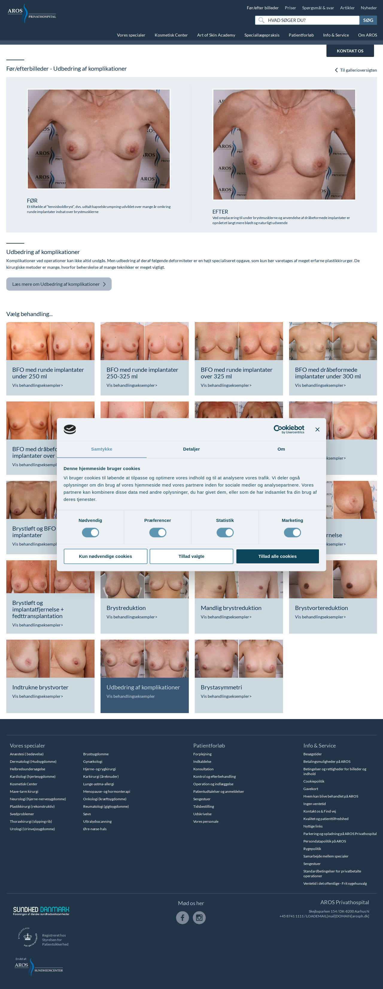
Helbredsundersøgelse (27, 769)
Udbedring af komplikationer (59, 284)
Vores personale (205, 821)
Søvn (87, 814)
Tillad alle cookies (277, 556)
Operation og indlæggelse (213, 784)
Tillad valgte (191, 556)
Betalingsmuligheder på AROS (326, 761)
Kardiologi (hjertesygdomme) (33, 776)
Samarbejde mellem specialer (326, 856)
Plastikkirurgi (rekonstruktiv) (32, 806)
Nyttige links (313, 826)
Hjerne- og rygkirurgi (99, 769)
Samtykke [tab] (102, 449)
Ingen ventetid (314, 803)
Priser (290, 7)
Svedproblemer (22, 814)
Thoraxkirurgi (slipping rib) (31, 821)
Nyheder (369, 7)
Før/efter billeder (263, 7)
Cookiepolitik (313, 781)
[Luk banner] (317, 429)
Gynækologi (92, 761)
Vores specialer (131, 34)
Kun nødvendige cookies (105, 556)
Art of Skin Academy (216, 34)
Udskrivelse (202, 814)
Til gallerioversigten (355, 70)
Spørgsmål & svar (318, 7)
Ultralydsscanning (97, 821)
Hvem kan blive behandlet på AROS (330, 796)
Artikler (347, 7)
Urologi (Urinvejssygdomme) (32, 829)
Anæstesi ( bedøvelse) (27, 754)
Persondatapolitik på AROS (324, 841)
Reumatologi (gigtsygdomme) (106, 806)
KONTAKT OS (350, 50)
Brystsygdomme (96, 754)
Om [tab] (281, 449)
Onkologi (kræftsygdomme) (105, 799)
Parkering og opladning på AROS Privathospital (340, 833)
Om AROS (367, 34)
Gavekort (310, 788)
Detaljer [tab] (191, 449)
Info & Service (336, 34)
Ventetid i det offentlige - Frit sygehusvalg (335, 883)
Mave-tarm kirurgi (24, 791)
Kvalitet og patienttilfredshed (326, 818)
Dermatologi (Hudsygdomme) (33, 761)
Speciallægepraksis (261, 34)
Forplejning (202, 754)
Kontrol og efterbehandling (214, 776)
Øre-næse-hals (95, 829)
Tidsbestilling (203, 806)
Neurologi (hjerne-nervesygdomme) (38, 799)
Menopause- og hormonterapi (106, 791)
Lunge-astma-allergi (98, 784)
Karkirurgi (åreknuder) (101, 776)
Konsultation (203, 769)
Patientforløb (301, 34)
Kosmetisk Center (171, 34)
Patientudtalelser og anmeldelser (218, 791)
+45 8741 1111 (291, 916)
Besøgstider (312, 754)
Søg (368, 20)
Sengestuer (202, 799)
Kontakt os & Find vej (319, 811)
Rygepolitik (312, 848)
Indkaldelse (202, 761)
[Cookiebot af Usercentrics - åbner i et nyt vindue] (278, 429)
